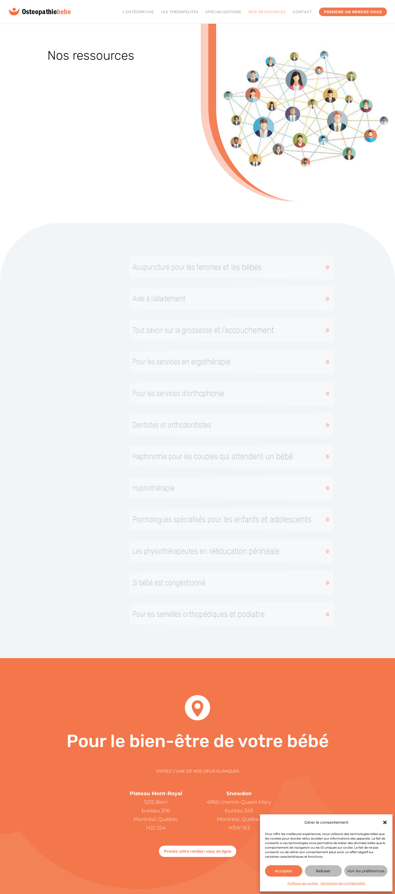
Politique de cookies (302, 883)
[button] (384, 822)
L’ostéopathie (138, 12)
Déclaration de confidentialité (342, 883)
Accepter (283, 871)
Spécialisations (223, 12)
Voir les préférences (366, 871)
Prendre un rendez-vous (353, 12)
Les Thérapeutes (180, 12)
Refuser (323, 871)
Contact (302, 12)
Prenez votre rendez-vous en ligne (197, 851)
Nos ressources (267, 12)
